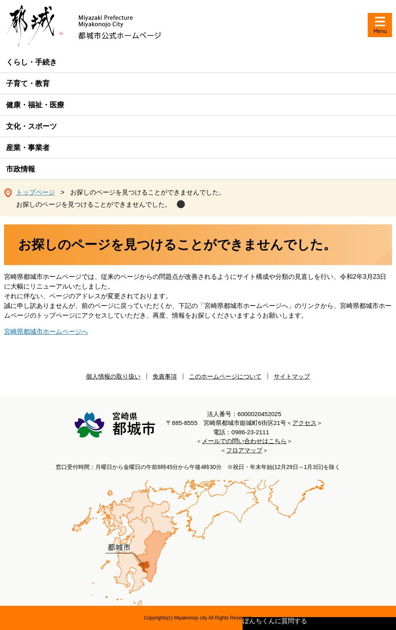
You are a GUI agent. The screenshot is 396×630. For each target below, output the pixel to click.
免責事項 (165, 376)
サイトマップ (292, 376)
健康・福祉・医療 (35, 105)
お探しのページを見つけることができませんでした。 (93, 204)
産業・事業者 (28, 148)
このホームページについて (225, 376)
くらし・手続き (31, 62)
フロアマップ (244, 450)
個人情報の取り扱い (113, 376)
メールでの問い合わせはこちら (244, 440)
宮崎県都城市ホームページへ (46, 331)
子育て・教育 (28, 84)
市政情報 (20, 169)
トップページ (35, 192)
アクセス (304, 422)
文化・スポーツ (31, 126)
